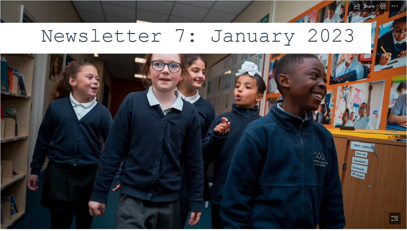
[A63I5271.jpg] (203, 114)
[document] (203, 115)
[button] (364, 6)
